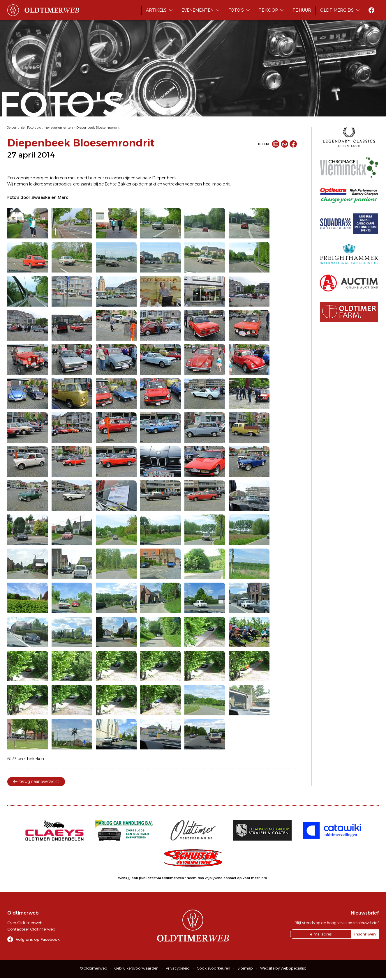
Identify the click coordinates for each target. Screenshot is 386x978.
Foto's (236, 10)
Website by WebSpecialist (283, 968)
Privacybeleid (178, 968)
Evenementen (197, 10)
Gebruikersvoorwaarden (136, 968)
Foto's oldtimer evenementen (50, 127)
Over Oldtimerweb (24, 922)
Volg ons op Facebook (38, 939)
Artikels (156, 10)
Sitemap (245, 968)
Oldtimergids (337, 10)
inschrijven (365, 934)
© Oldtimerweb (93, 968)
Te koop (268, 10)
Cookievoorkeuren (213, 968)
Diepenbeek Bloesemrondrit (97, 127)
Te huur (301, 10)
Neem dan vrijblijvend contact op (214, 878)
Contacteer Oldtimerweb (31, 929)
